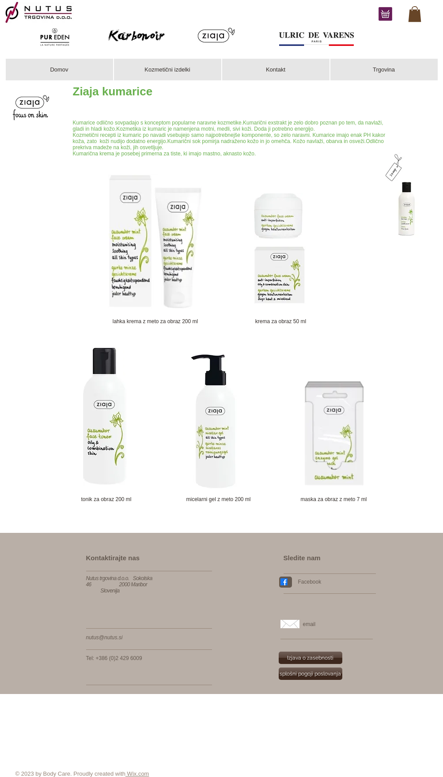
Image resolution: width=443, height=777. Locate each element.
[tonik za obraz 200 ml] (106, 499)
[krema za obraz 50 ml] (281, 321)
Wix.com (137, 773)
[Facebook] (333, 582)
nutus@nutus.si (104, 637)
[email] (339, 624)
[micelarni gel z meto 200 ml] (219, 499)
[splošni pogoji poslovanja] (310, 674)
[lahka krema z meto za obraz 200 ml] (155, 321)
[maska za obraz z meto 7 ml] (334, 499)
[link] (414, 14)
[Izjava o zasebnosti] (310, 658)
